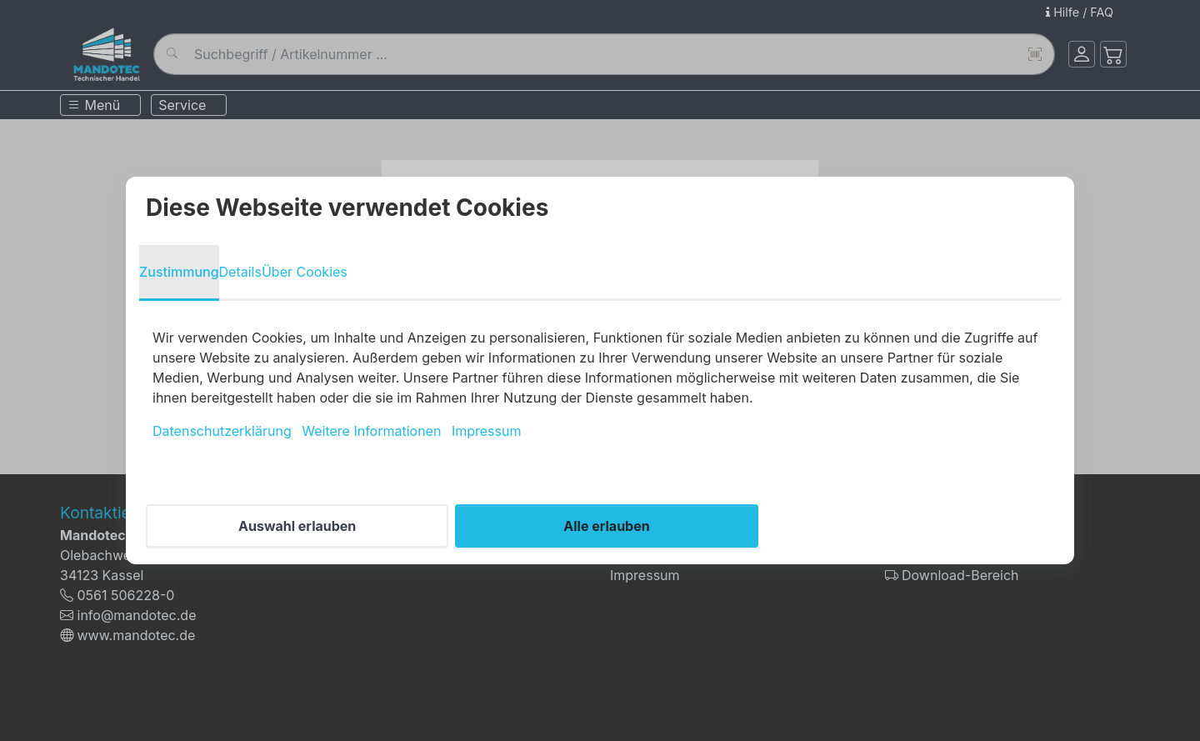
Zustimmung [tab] (179, 271)
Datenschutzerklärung (222, 431)
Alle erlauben (606, 526)
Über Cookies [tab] (305, 271)
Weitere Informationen (371, 431)
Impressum (487, 431)
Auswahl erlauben (297, 526)
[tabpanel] (600, 384)
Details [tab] (240, 271)
